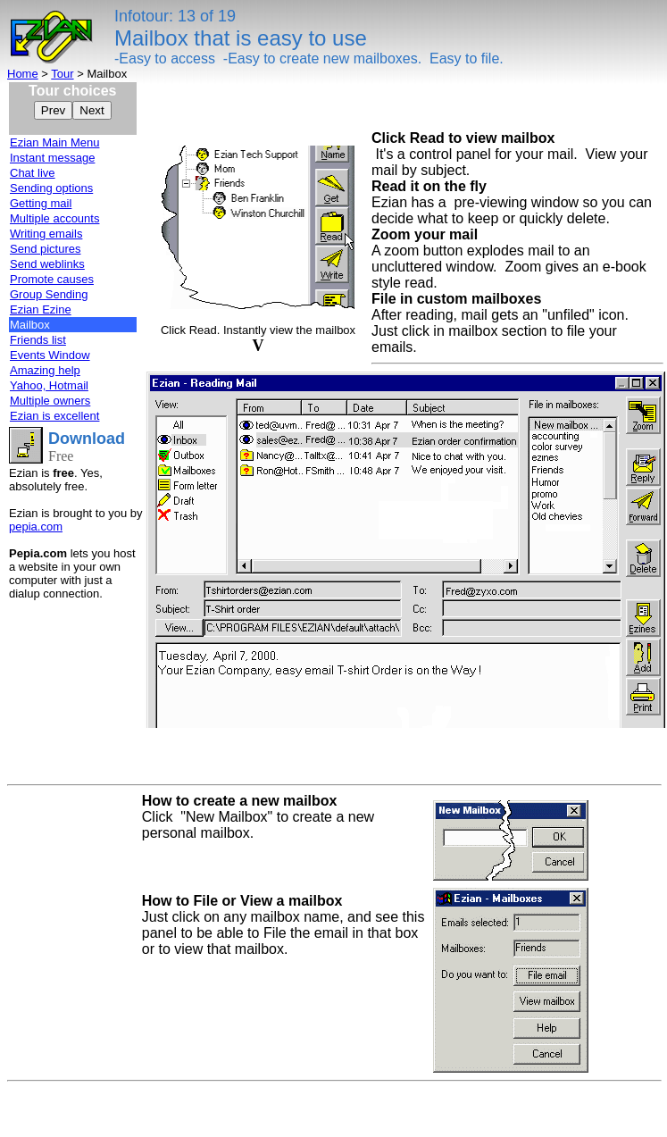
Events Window (50, 355)
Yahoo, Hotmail (49, 385)
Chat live (32, 173)
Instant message (52, 157)
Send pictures (45, 248)
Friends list (38, 340)
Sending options (51, 188)
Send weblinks (47, 264)
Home (22, 73)
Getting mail (40, 203)
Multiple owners (50, 400)
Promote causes (52, 279)
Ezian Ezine (40, 309)
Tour (62, 73)
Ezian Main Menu (54, 142)
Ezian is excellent (54, 415)
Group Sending (49, 294)
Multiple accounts (54, 218)
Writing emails (46, 233)
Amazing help (45, 370)
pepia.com (36, 526)
